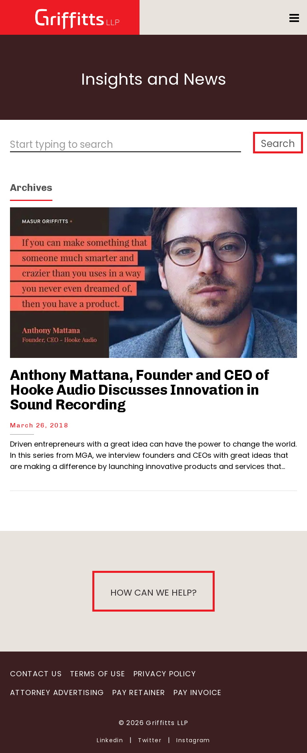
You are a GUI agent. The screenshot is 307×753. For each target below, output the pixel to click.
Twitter (149, 740)
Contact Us (36, 674)
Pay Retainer (138, 692)
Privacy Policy (165, 674)
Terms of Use (98, 674)
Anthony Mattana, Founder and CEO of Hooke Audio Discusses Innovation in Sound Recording (139, 389)
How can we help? (153, 592)
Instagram (193, 740)
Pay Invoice (197, 692)
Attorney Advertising (57, 692)
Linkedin (110, 740)
